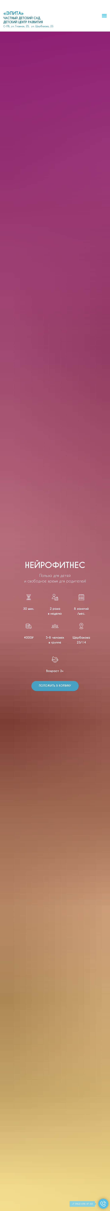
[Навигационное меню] (104, 15)
